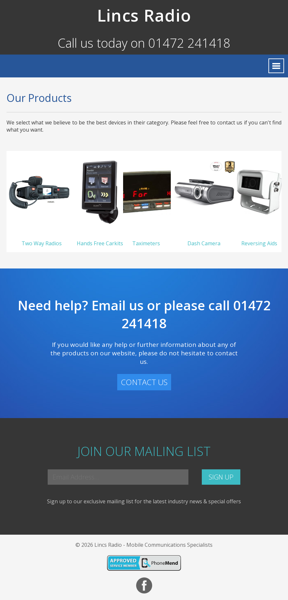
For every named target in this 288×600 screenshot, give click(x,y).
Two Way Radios (42, 243)
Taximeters (146, 243)
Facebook (144, 585)
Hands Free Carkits (100, 243)
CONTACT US (144, 382)
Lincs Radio (144, 15)
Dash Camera (203, 243)
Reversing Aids (259, 243)
